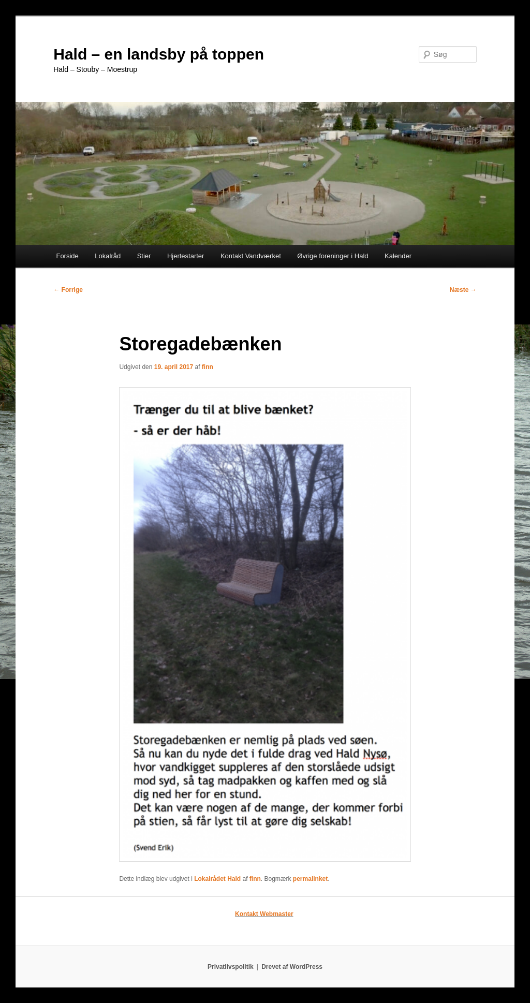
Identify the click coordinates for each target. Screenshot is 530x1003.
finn (207, 367)
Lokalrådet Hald (217, 878)
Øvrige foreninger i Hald (332, 256)
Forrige (68, 289)
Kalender (398, 256)
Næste (463, 289)
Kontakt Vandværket (250, 256)
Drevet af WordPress (291, 966)
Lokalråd (108, 256)
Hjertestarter (185, 256)
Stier (144, 256)
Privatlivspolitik (231, 966)
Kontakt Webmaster (264, 914)
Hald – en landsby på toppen (158, 54)
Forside (67, 256)
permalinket (310, 878)
